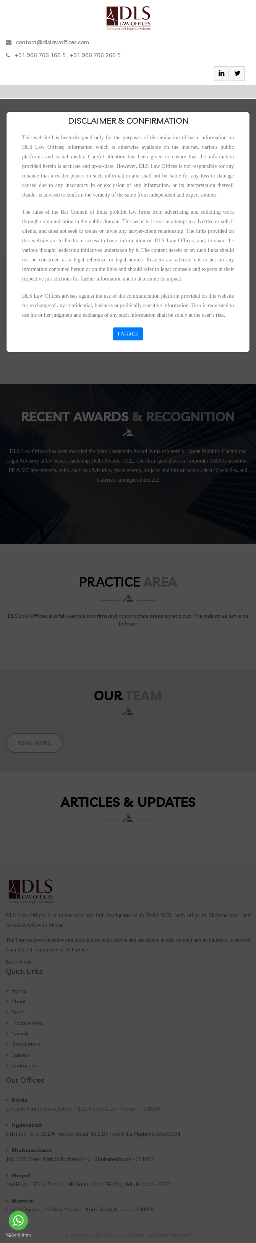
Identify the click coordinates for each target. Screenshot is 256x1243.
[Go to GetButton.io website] (18, 1235)
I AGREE (128, 334)
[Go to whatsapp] (18, 1220)
